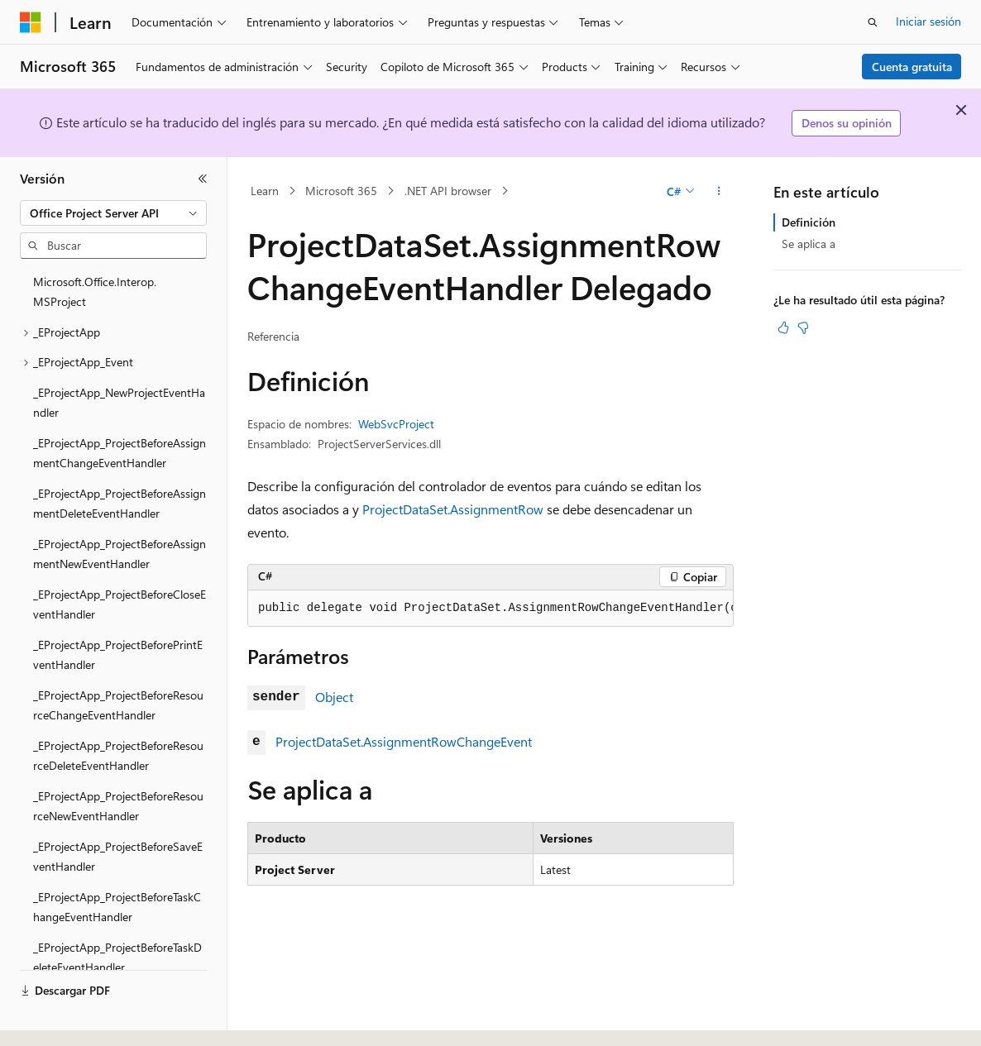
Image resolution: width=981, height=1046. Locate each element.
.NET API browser (447, 190)
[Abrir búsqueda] (872, 22)
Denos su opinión (847, 123)
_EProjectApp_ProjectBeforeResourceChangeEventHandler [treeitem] (118, 705)
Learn (265, 190)
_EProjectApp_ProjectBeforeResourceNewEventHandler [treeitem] (118, 806)
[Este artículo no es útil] (803, 327)
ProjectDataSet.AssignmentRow (452, 509)
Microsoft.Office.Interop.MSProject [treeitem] (94, 292)
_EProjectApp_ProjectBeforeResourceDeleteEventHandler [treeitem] (118, 756)
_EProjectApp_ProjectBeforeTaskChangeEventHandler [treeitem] (117, 907)
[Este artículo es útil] (783, 327)
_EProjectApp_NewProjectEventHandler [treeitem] (119, 402)
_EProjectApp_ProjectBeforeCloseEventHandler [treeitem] (119, 604)
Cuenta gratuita (912, 66)
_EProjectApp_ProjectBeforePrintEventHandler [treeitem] (118, 655)
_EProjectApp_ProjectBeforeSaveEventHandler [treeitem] (118, 856)
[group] (490, 608)
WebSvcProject (396, 424)
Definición (808, 222)
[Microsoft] (30, 22)
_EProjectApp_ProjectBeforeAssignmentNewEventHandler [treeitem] (119, 554)
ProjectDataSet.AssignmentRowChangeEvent (403, 741)
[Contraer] (202, 178)
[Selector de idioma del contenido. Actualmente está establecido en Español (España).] (80, 1018)
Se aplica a (808, 243)
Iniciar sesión (928, 21)
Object (334, 696)
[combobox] (113, 213)
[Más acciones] (719, 191)
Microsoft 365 (341, 190)
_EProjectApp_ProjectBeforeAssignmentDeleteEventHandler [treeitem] (119, 503)
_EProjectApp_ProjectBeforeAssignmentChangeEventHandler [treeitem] (119, 453)
